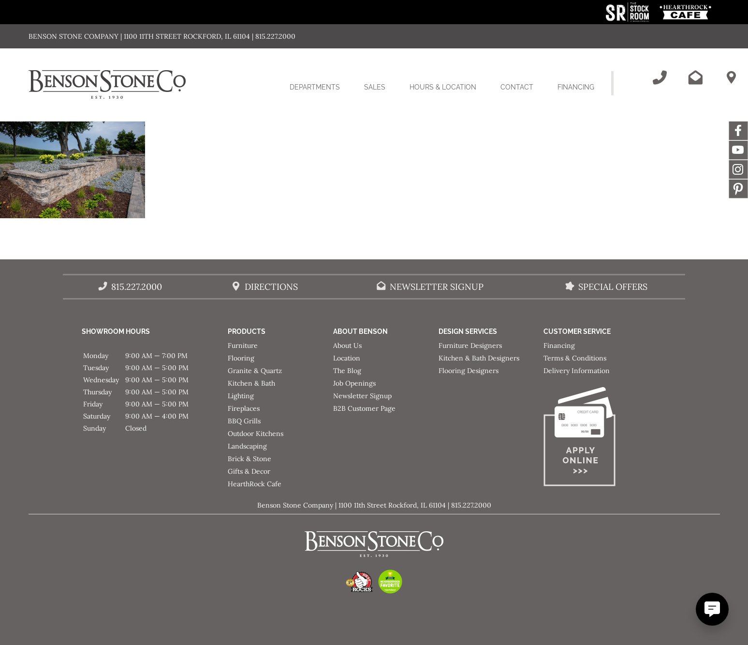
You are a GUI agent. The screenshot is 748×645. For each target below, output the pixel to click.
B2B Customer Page (364, 408)
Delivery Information (576, 370)
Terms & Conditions (574, 358)
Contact (516, 87)
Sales (374, 87)
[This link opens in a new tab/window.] (628, 19)
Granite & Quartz (255, 370)
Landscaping (247, 446)
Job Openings (354, 383)
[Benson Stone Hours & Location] (731, 77)
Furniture (243, 345)
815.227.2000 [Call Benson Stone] (136, 286)
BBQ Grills (244, 421)
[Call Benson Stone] (659, 77)
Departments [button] (321, 93)
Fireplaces (244, 408)
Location (346, 358)
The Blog (347, 370)
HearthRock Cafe (254, 484)
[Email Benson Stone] (695, 77)
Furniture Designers (470, 345)
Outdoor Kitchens (255, 433)
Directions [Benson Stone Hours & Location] (271, 286)
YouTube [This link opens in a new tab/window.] (738, 150)
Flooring (241, 358)
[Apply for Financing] (596, 438)
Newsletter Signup (362, 395)
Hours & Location (443, 87)
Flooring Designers (469, 370)
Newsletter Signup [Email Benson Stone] (437, 286)
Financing (575, 87)
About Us (347, 345)
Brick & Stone (249, 458)
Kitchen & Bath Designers (479, 358)
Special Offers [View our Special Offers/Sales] (612, 286)
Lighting (241, 395)
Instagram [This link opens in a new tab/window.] (738, 169)
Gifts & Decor (249, 471)
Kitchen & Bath (251, 383)
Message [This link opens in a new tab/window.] (738, 188)
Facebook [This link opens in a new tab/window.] (738, 130)
